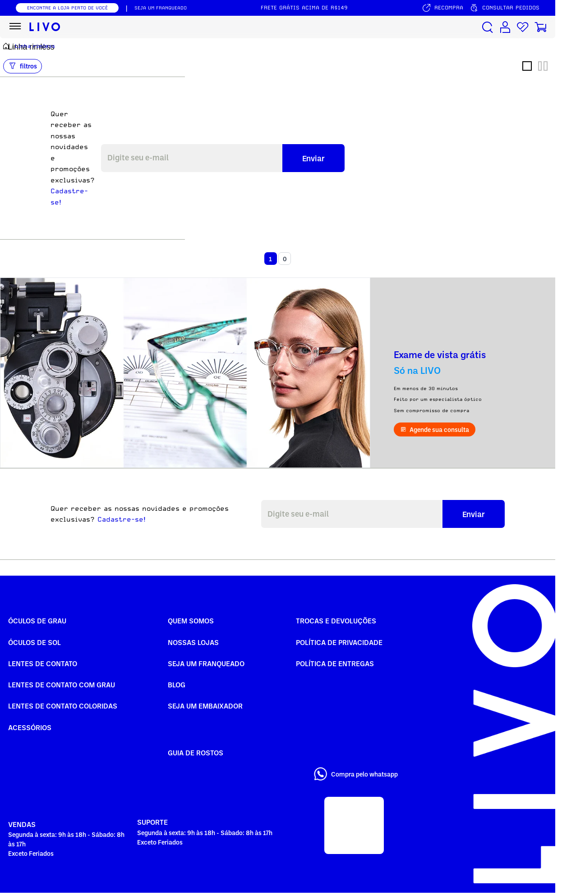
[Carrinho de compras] (540, 27)
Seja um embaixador (205, 705)
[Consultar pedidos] (504, 8)
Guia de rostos (195, 752)
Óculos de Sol (34, 642)
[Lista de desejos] (523, 27)
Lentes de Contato (42, 663)
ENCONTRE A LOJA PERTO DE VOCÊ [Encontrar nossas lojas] (67, 7)
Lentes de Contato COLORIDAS (62, 705)
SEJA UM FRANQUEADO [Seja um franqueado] (160, 7)
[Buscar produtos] (487, 27)
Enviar (313, 158)
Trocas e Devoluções (336, 620)
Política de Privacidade (339, 642)
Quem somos (191, 620)
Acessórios (29, 727)
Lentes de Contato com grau (61, 684)
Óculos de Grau (37, 620)
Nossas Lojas (193, 642)
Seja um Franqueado (206, 663)
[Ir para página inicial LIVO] (45, 27)
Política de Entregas (335, 663)
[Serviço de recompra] (442, 8)
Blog (176, 684)
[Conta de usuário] (505, 27)
